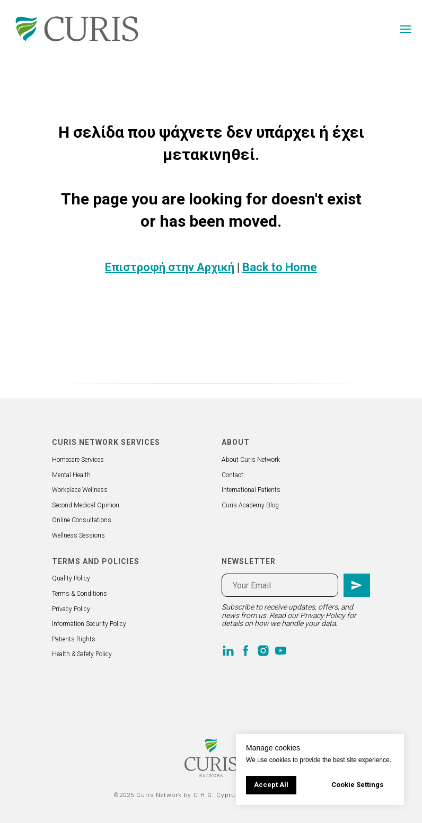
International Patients (251, 490)
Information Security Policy (89, 624)
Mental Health (71, 475)
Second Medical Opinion (85, 505)
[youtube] (280, 650)
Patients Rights (73, 639)
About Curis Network (251, 459)
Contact (232, 475)
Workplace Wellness (80, 490)
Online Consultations (81, 520)
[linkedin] (228, 650)
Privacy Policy (71, 609)
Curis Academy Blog (250, 505)
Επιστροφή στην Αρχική (169, 267)
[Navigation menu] (405, 29)
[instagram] (263, 650)
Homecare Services (78, 459)
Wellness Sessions (78, 535)
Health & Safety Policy (82, 654)
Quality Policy (71, 578)
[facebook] (245, 650)
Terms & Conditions (79, 593)
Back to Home (279, 267)
